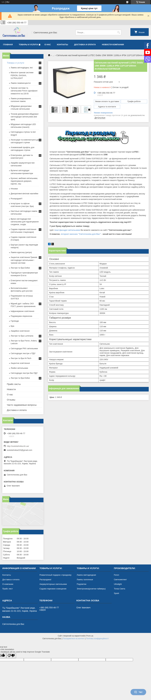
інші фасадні (61, 230)
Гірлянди (15, 321)
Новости (11, 389)
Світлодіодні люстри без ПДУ (24, 373)
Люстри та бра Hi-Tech (21, 358)
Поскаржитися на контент (73, 639)
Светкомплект (120, 579)
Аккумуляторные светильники (53, 584)
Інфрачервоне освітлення (22, 311)
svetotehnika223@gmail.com (19, 450)
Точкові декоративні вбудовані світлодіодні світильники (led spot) (24, 117)
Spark (116, 593)
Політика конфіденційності (97, 639)
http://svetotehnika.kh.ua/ (18, 446)
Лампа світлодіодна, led (21, 67)
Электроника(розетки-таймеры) (91, 589)
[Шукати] (118, 32)
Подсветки (81, 584)
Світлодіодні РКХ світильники (24, 348)
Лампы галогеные (85, 579)
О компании (7, 584)
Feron (116, 575)
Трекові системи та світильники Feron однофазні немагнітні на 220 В (24, 91)
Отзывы (11, 399)
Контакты (62, 44)
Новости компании (113, 44)
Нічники (14, 188)
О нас (48, 44)
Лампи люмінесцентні (21, 83)
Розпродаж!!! (16, 198)
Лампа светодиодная (86, 575)
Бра (12, 326)
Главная (8, 44)
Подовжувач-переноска (21, 316)
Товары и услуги (28, 44)
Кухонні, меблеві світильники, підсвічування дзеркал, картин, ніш (24, 181)
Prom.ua (89, 636)
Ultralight (118, 584)
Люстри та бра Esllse (20, 268)
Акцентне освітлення (20, 363)
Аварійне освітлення (20, 331)
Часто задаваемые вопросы (22, 405)
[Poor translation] (11, 655)
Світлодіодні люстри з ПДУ (23, 353)
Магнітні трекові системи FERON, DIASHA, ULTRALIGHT (22, 75)
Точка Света (119, 589)
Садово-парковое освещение (53, 589)
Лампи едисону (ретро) (21, 252)
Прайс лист (7, 589)
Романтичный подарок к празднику (55, 575)
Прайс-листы (14, 384)
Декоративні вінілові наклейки (24, 193)
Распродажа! (45, 579)
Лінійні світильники (19, 368)
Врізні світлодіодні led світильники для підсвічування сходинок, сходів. (25, 222)
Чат (138, 692)
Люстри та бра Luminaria (22, 336)
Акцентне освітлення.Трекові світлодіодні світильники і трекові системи (24, 260)
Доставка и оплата (85, 44)
